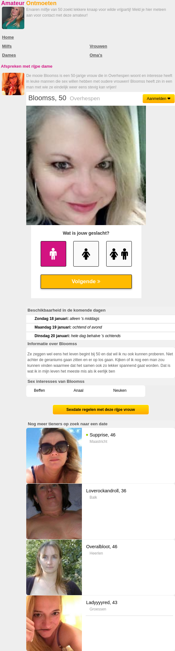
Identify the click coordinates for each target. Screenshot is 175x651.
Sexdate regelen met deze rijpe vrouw (100, 409)
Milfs (7, 46)
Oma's (96, 55)
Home (8, 37)
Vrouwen (98, 46)
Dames (9, 55)
